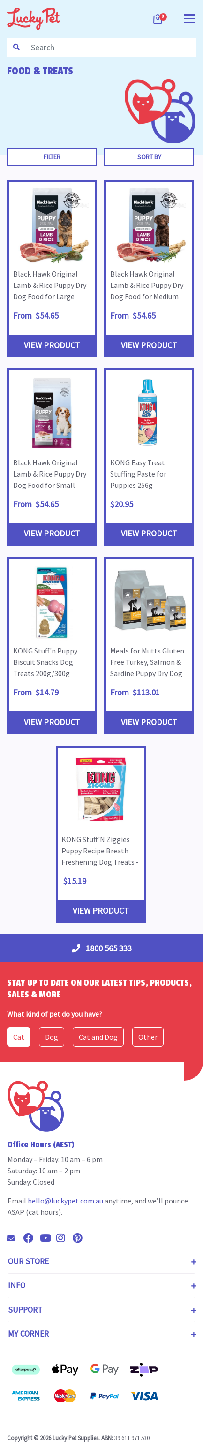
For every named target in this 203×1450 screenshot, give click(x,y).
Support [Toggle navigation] (25, 1310)
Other (148, 1037)
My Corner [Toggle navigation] (28, 1334)
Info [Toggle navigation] (16, 1285)
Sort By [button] (149, 156)
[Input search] (110, 47)
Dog (51, 1037)
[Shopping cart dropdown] (158, 19)
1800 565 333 (102, 948)
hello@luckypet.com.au (65, 1200)
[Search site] (16, 47)
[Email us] (14, 1238)
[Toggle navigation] (190, 18)
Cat (18, 1037)
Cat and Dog (98, 1037)
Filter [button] (52, 156)
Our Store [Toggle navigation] (28, 1261)
